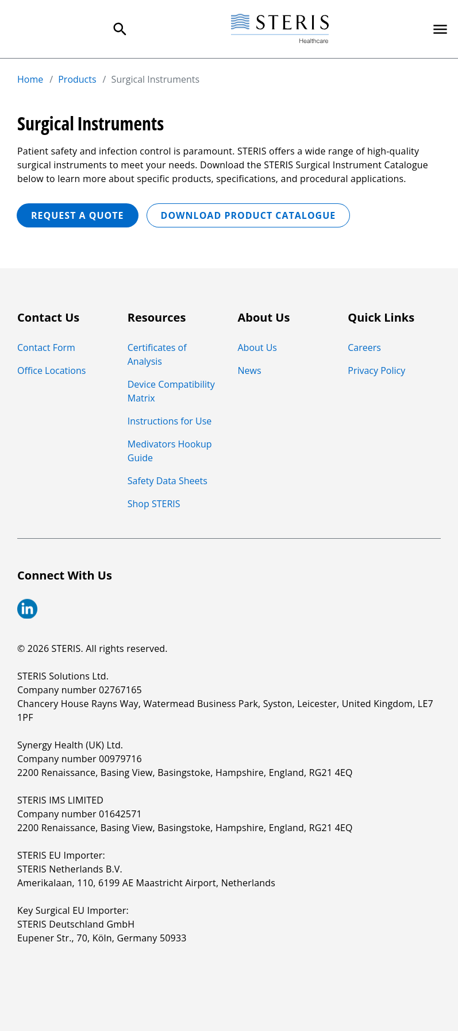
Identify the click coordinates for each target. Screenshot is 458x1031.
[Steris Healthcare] (280, 29)
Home (30, 79)
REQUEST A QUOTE (77, 215)
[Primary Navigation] (440, 29)
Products (77, 79)
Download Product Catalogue (248, 215)
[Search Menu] (120, 29)
